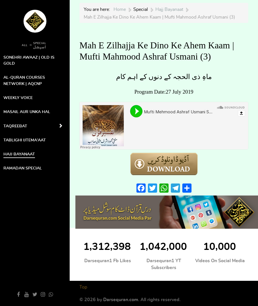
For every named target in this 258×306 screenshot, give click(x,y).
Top (83, 287)
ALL (25, 45)
